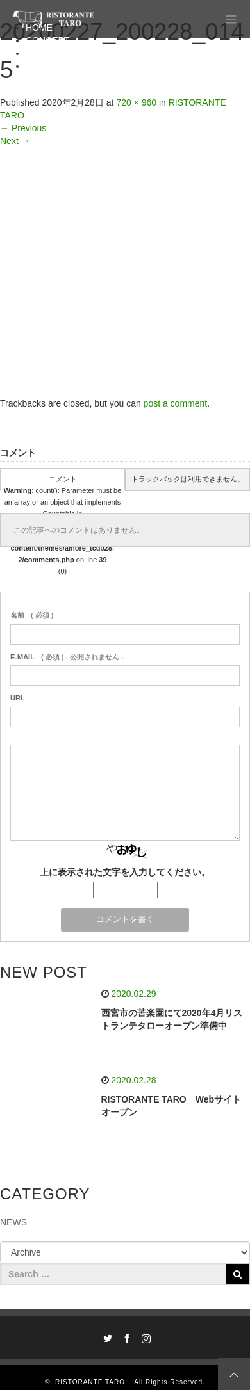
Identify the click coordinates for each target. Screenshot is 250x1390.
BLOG (38, 66)
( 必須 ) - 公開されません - (67, 657)
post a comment (176, 403)
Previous (23, 128)
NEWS (13, 1222)
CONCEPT (47, 40)
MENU (39, 53)
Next (15, 141)
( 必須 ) (31, 615)
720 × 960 (136, 102)
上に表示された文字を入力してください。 (125, 872)
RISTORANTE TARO (93, 1382)
